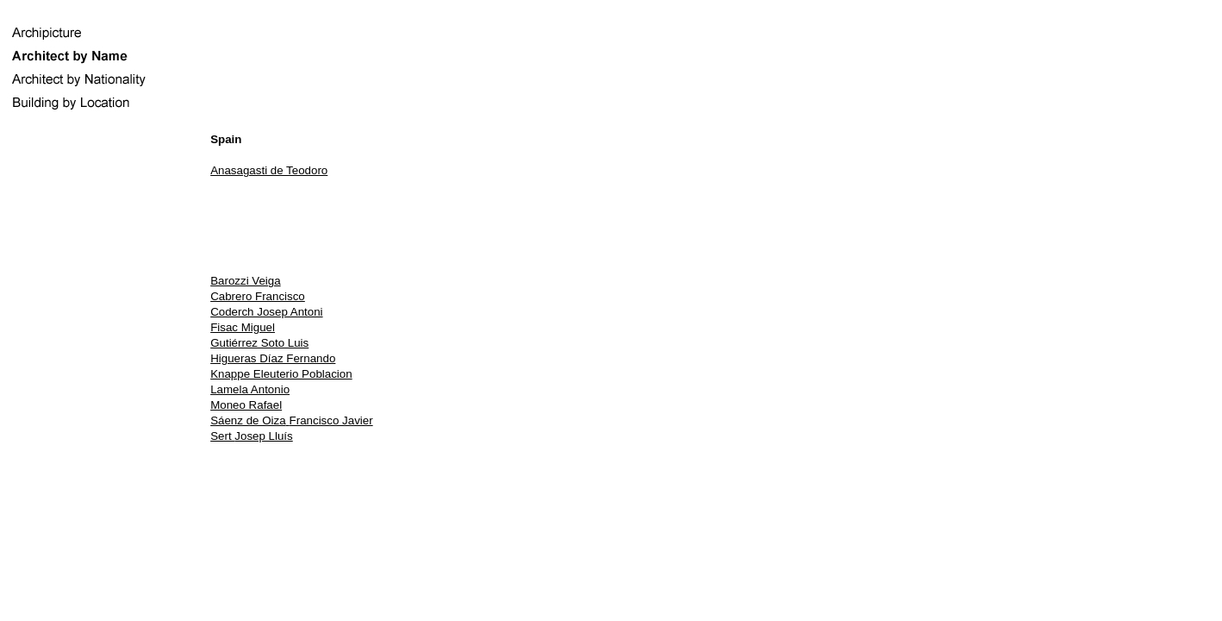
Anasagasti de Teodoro (268, 170)
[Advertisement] (716, 225)
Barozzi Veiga (245, 280)
